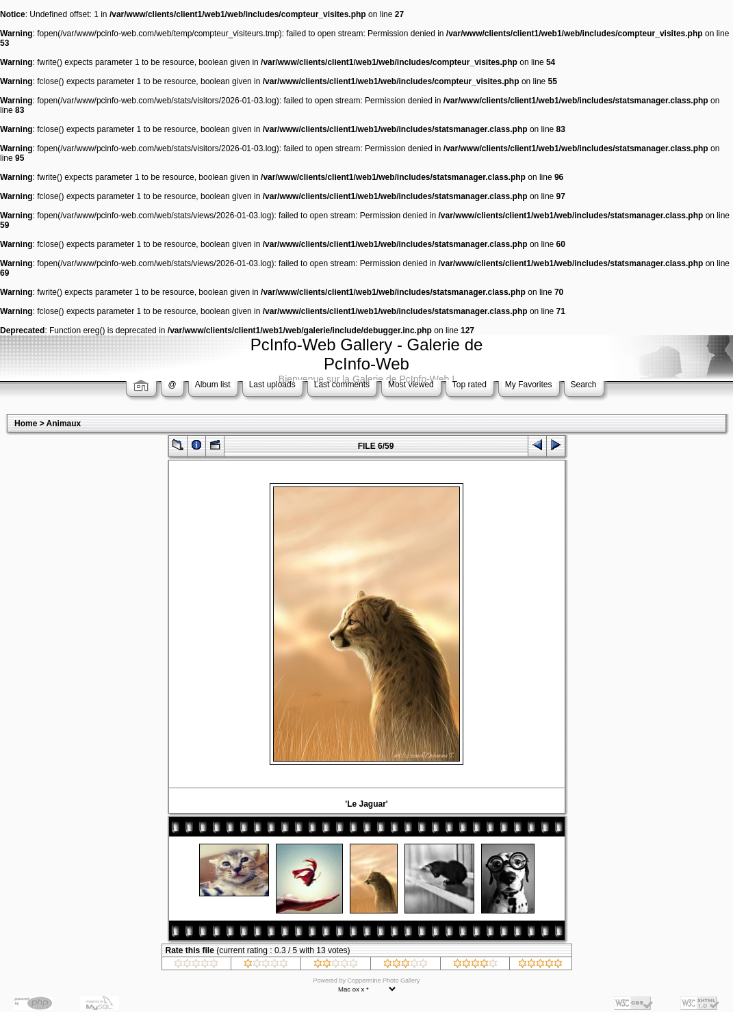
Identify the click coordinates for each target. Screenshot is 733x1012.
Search (584, 384)
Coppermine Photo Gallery (383, 980)
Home (25, 423)
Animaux (64, 423)
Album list (213, 384)
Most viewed (411, 384)
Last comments (342, 384)
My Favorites (528, 384)
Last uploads (272, 384)
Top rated (469, 384)
